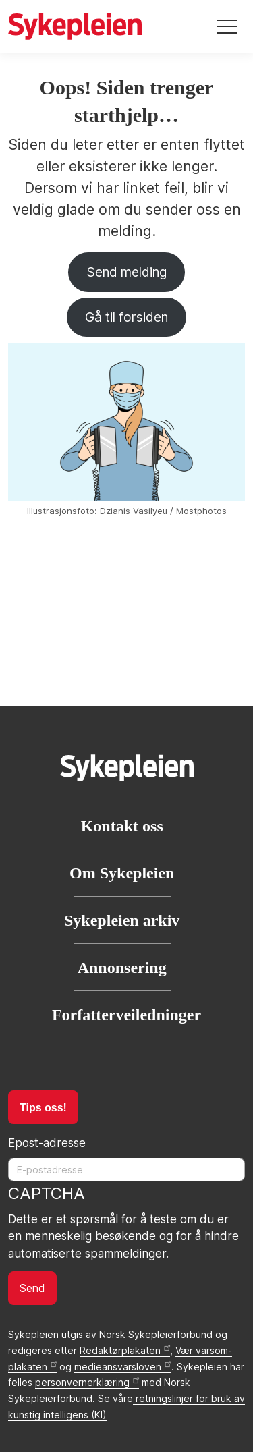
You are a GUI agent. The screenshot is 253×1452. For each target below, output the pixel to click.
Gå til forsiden (126, 317)
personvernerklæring (87, 1382)
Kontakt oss (122, 826)
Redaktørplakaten (125, 1350)
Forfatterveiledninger (126, 1015)
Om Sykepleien (121, 873)
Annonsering (122, 967)
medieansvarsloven (122, 1366)
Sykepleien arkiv (121, 920)
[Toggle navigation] (226, 26)
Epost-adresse (47, 1143)
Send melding (127, 272)
